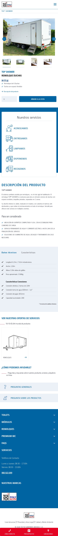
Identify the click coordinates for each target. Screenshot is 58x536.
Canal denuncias (10, 522)
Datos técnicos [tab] (9, 252)
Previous (4, 39)
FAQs (4, 442)
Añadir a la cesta (38, 99)
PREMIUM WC (9, 435)
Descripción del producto (10, 91)
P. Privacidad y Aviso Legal (25, 522)
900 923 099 (7, 472)
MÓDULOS (7, 421)
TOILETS (5, 414)
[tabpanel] (29, 281)
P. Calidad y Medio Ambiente (44, 522)
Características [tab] (28, 252)
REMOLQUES (8, 428)
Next (54, 39)
